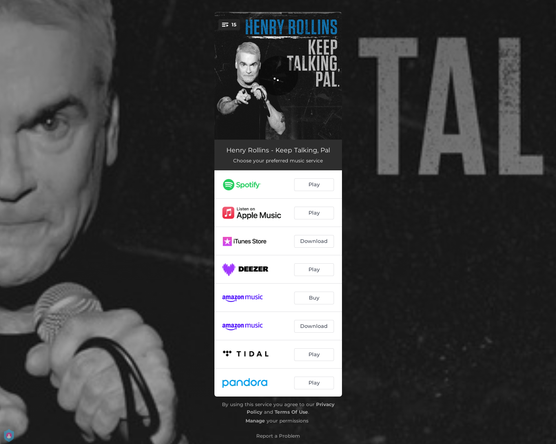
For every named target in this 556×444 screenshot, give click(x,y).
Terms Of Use (291, 412)
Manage (255, 421)
